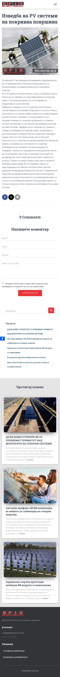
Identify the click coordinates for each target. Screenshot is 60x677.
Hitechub (35, 671)
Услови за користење (14, 651)
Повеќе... (30, 460)
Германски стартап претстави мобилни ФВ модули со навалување (28, 583)
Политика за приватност (15, 657)
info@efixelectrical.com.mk (13, 633)
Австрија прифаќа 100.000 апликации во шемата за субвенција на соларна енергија (29, 511)
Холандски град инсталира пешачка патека (26, 357)
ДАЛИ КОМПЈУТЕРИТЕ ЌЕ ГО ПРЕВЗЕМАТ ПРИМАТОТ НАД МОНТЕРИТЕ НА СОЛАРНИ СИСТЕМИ (29, 440)
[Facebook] (2, 339)
